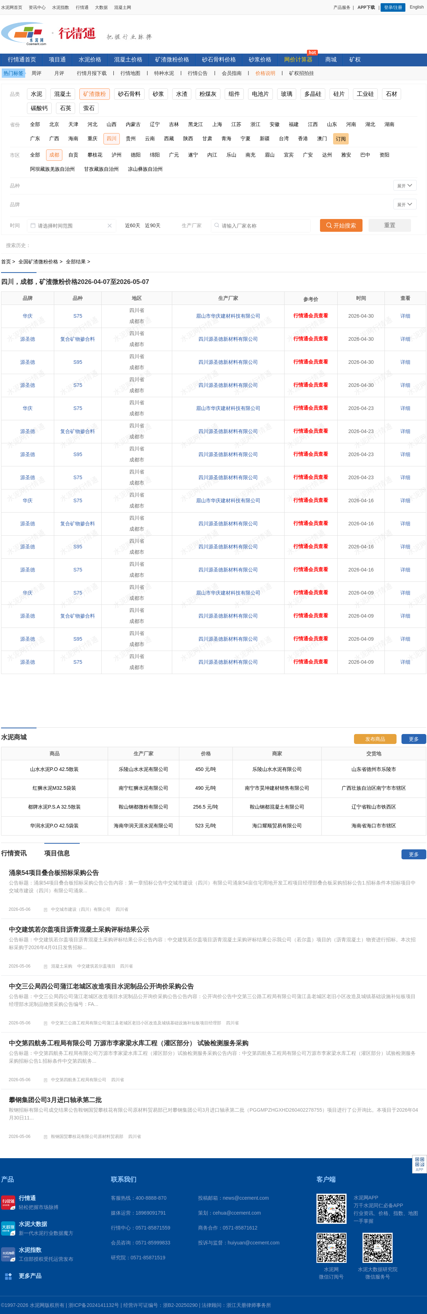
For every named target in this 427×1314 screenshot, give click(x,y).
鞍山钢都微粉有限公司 (143, 807)
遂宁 (193, 155)
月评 (59, 73)
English (418, 7)
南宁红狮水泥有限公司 (143, 788)
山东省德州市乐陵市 (374, 769)
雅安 (346, 155)
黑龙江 (195, 124)
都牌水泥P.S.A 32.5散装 (54, 807)
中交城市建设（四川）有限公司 (81, 909)
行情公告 (198, 73)
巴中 (365, 155)
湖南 (389, 124)
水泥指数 (60, 7)
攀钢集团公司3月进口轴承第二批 (55, 1100)
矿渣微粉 (94, 94)
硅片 (339, 94)
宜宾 (289, 155)
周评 (36, 73)
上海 (217, 124)
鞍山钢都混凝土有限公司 (277, 807)
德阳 (136, 155)
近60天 (133, 225)
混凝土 (62, 94)
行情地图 (130, 73)
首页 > (9, 261)
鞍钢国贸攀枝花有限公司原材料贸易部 (87, 1136)
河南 (351, 124)
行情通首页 (22, 59)
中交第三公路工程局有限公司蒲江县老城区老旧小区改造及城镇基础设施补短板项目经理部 (136, 1022)
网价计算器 (298, 59)
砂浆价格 (260, 59)
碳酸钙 (39, 108)
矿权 (355, 59)
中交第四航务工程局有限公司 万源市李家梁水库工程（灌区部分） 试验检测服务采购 (128, 1043)
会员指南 (232, 73)
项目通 (57, 59)
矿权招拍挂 (301, 73)
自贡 (73, 155)
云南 (150, 138)
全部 (35, 124)
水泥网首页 (11, 7)
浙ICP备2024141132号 (93, 1305)
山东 (332, 124)
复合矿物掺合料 (77, 339)
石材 (391, 94)
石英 (65, 108)
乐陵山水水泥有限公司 (143, 769)
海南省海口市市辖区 (374, 825)
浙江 (255, 124)
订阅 (341, 139)
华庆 (28, 316)
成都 (54, 155)
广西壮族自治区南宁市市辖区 (374, 788)
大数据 (101, 7)
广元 (174, 155)
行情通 (82, 7)
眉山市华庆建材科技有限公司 (228, 316)
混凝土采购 (61, 966)
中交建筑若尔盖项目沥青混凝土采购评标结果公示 (79, 929)
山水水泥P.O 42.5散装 (54, 769)
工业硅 (365, 94)
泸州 (117, 155)
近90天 (153, 225)
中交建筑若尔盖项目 (96, 966)
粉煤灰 (208, 94)
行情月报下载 (92, 73)
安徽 (275, 124)
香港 (303, 138)
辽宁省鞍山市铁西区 (374, 807)
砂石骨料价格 (219, 59)
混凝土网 (122, 7)
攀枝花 (95, 155)
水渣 (181, 94)
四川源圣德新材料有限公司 (228, 339)
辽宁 (155, 124)
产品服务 (341, 7)
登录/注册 (393, 7)
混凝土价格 (128, 59)
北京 (54, 124)
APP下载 (367, 7)
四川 (112, 138)
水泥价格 (90, 59)
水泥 (36, 94)
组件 (234, 94)
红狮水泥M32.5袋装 (54, 788)
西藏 (169, 138)
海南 (73, 138)
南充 (250, 155)
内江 (212, 155)
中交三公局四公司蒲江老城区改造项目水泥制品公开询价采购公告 (101, 986)
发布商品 (375, 739)
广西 (54, 138)
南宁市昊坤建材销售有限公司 (277, 788)
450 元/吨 (205, 769)
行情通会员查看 (310, 315)
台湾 (284, 138)
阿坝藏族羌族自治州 (52, 169)
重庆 (92, 138)
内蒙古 (133, 124)
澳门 (322, 138)
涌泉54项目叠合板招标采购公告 (54, 872)
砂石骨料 (129, 94)
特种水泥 (164, 73)
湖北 (370, 124)
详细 (405, 316)
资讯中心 (37, 7)
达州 (327, 155)
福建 (294, 124)
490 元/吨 (205, 788)
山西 (112, 124)
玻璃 (286, 94)
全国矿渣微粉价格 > (41, 261)
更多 (414, 739)
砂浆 (158, 94)
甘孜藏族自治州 (101, 169)
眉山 (270, 155)
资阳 (384, 155)
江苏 (236, 124)
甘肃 (207, 138)
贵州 (131, 138)
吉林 (174, 124)
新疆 (265, 138)
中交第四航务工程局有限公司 (78, 1079)
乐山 (231, 155)
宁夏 (246, 138)
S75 (77, 316)
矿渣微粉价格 (172, 59)
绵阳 (155, 155)
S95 (77, 362)
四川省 (122, 909)
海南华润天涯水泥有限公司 (143, 825)
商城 (331, 59)
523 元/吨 (205, 825)
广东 (35, 138)
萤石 (89, 108)
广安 (308, 155)
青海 (226, 138)
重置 (389, 225)
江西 (313, 124)
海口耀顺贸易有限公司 (277, 825)
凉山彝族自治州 (145, 169)
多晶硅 (312, 94)
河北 (92, 124)
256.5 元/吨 (205, 807)
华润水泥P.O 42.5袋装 (54, 825)
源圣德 (27, 339)
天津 (73, 124)
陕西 (188, 138)
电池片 (260, 94)
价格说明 (265, 73)
